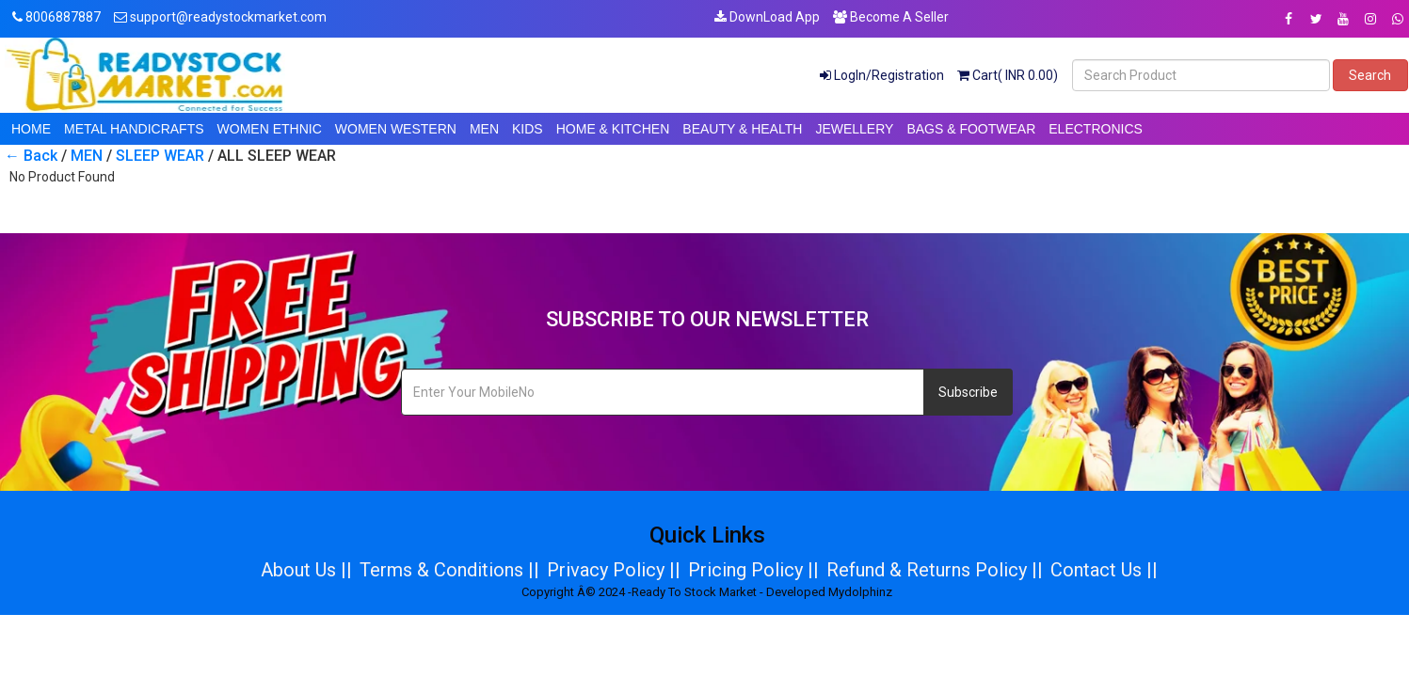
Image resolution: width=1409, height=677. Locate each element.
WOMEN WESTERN (395, 128)
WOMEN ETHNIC (269, 128)
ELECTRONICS (1096, 128)
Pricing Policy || (753, 570)
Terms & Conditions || (449, 570)
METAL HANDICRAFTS (134, 128)
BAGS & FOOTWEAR (970, 128)
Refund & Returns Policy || (934, 570)
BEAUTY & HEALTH (742, 128)
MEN (484, 128)
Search (1370, 75)
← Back (31, 156)
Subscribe (968, 392)
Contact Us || (1104, 570)
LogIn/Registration (882, 75)
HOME (31, 128)
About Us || (306, 570)
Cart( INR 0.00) (1007, 75)
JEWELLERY (854, 128)
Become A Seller (891, 16)
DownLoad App (767, 16)
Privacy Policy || (613, 570)
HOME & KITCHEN (613, 128)
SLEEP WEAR (160, 156)
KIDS (527, 128)
